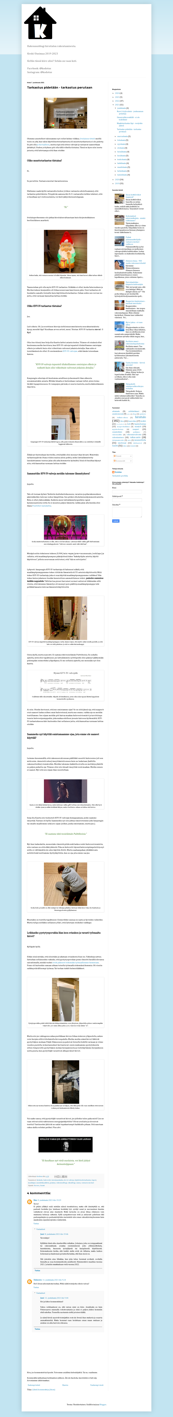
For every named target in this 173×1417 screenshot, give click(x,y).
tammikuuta (122, 175)
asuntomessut (117, 414)
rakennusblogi (61, 1183)
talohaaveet (137, 443)
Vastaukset (40, 1229)
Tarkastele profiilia (120, 476)
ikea (122, 421)
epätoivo (142, 414)
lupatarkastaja (140, 424)
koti (128, 424)
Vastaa (36, 1224)
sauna (78, 1183)
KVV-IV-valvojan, (70, 351)
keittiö (143, 421)
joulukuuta (121, 108)
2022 (117, 101)
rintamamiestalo (118, 440)
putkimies (136, 432)
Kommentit (119, 461)
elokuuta (121, 148)
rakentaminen (118, 437)
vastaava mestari (87, 1183)
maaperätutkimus (123, 427)
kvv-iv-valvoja (69, 1180)
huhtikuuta (121, 163)
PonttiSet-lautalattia (41, 506)
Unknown (38, 1280)
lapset (94, 1180)
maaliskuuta (122, 167)
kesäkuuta (121, 156)
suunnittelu (140, 440)
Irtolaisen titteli (87, 139)
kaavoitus (132, 421)
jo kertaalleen (43, 145)
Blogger (102, 1405)
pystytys (53, 1183)
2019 (117, 184)
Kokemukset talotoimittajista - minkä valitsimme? (135, 218)
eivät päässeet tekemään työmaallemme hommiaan (76, 963)
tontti (115, 446)
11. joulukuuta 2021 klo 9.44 (56, 1298)
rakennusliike (117, 435)
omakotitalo (117, 432)
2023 (117, 97)
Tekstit (117, 456)
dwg (134, 414)
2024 (117, 93)
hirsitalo (40, 1180)
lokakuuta (121, 140)
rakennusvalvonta (134, 435)
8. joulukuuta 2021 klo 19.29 (49, 1200)
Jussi (42, 1234)
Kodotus (118, 472)
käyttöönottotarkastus (83, 1180)
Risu (35, 1200)
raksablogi (71, 1183)
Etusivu (65, 1385)
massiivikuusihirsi (42, 1183)
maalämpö (32, 1183)
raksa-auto (135, 437)
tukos (125, 446)
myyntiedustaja (117, 429)
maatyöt (138, 427)
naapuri (136, 429)
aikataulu (116, 411)
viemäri (132, 446)
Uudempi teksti (34, 1385)
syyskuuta (121, 144)
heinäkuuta (122, 152)
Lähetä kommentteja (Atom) (43, 1390)
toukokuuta (122, 159)
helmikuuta (122, 171)
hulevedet (47, 1180)
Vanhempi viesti (96, 1385)
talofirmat (122, 443)
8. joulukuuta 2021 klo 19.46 (56, 1234)
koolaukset (120, 424)
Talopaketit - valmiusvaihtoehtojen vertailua (134, 386)
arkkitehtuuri (133, 411)
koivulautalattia (57, 1180)
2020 (117, 180)
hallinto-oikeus (122, 417)
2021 (117, 105)
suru (129, 440)
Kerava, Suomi (39, 1185)
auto (128, 414)
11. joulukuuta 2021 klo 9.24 (54, 1280)
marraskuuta (122, 136)
